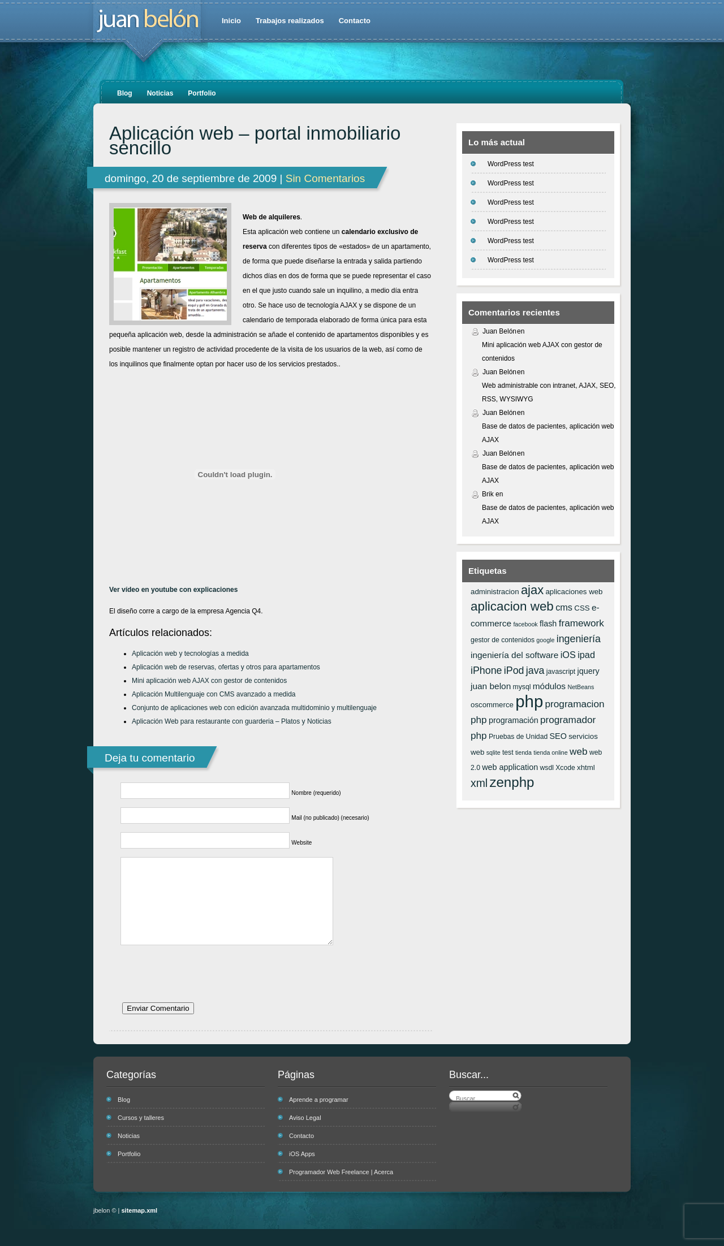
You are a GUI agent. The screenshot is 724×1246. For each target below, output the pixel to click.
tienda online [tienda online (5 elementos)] (550, 752)
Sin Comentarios (325, 178)
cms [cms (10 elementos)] (563, 607)
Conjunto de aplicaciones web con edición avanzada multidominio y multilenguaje (254, 708)
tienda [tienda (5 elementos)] (523, 752)
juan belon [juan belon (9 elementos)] (491, 686)
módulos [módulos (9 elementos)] (549, 686)
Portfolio (202, 93)
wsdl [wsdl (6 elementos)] (547, 768)
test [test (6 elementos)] (508, 752)
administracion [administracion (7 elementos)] (495, 591)
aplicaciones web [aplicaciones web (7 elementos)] (573, 591)
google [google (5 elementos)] (545, 640)
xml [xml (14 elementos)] (479, 783)
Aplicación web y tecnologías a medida (190, 653)
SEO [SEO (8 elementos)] (558, 736)
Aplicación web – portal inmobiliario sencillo (254, 140)
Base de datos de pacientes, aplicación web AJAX (548, 433)
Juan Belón (499, 331)
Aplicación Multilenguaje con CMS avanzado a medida (214, 694)
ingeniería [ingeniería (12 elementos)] (579, 638)
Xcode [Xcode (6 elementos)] (565, 768)
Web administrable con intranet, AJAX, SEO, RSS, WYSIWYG (549, 392)
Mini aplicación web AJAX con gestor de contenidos (209, 681)
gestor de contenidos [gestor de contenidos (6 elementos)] (503, 640)
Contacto (354, 20)
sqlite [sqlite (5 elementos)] (493, 752)
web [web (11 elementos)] (578, 751)
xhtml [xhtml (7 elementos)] (586, 767)
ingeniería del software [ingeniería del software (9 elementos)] (514, 655)
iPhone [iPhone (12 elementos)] (486, 670)
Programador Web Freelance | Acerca (341, 1189)
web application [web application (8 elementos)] (510, 767)
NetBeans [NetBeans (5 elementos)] (580, 686)
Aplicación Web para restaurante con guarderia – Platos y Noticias (231, 721)
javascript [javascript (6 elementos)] (560, 672)
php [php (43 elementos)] (529, 701)
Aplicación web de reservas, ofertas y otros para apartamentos (226, 667)
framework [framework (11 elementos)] (581, 623)
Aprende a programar (318, 1116)
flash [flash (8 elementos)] (548, 623)
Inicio (231, 20)
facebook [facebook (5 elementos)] (525, 624)
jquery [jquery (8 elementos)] (589, 671)
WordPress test (511, 164)
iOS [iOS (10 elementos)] (568, 655)
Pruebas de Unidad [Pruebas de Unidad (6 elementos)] (518, 737)
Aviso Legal (305, 1134)
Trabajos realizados (290, 20)
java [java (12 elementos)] (535, 670)
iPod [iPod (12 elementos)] (514, 670)
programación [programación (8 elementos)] (513, 720)
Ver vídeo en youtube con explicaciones (173, 590)
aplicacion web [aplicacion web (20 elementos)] (512, 606)
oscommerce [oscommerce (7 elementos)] (492, 704)
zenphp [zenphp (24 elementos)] (511, 782)
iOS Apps (302, 1170)
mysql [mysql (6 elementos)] (522, 687)
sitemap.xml (140, 1227)
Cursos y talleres (141, 1134)
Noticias (160, 93)
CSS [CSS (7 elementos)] (581, 608)
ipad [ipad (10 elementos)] (586, 655)
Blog (124, 93)
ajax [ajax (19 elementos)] (532, 590)
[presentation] (206, 996)
